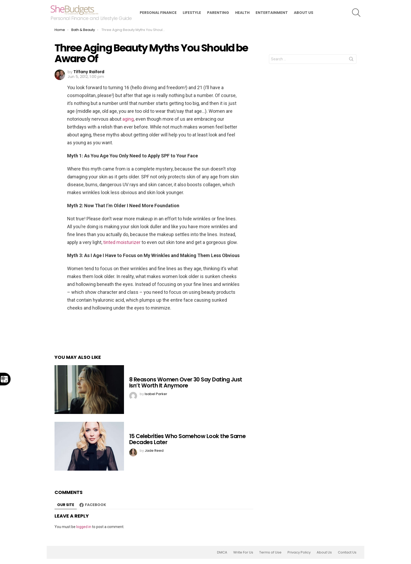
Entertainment (272, 12)
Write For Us (243, 552)
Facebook (95, 504)
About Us (303, 12)
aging (128, 119)
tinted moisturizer (121, 242)
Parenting (218, 12)
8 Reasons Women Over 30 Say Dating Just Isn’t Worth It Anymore (185, 383)
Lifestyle (192, 12)
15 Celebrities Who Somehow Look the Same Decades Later (187, 439)
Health (242, 12)
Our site (65, 504)
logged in (83, 527)
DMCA (222, 552)
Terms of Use (270, 552)
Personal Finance (158, 12)
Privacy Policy (299, 552)
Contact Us (347, 552)
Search (351, 60)
